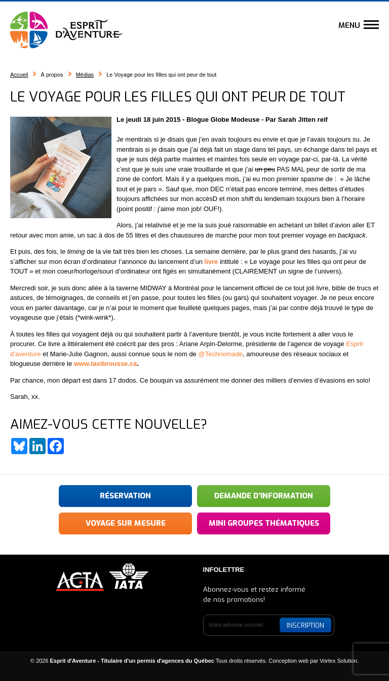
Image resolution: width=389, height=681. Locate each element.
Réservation (125, 496)
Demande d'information (263, 496)
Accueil (19, 75)
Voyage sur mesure (126, 523)
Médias (85, 75)
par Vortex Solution (333, 661)
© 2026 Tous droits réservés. (148, 661)
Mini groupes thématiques (264, 523)
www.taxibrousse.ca (105, 363)
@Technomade (220, 354)
